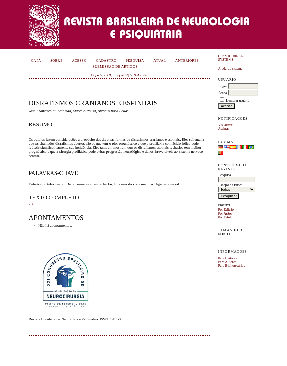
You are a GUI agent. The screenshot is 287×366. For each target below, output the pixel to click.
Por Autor (225, 213)
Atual (159, 60)
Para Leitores (227, 258)
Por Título (225, 217)
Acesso (79, 60)
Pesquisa (135, 60)
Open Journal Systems (230, 57)
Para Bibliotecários (231, 265)
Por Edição (226, 209)
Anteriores (187, 60)
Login (222, 86)
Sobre (56, 60)
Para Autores (227, 262)
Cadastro (106, 60)
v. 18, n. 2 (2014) (116, 75)
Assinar (223, 128)
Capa (36, 60)
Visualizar (225, 125)
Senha (222, 93)
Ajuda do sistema (230, 68)
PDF (31, 204)
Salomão (140, 75)
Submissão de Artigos (115, 66)
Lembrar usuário (237, 100)
